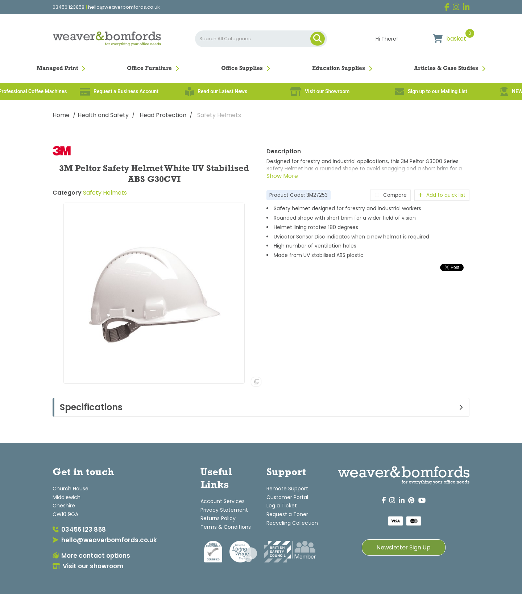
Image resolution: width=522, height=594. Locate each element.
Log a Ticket (281, 505)
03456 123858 (68, 7)
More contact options (91, 555)
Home (61, 115)
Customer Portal (287, 497)
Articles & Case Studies (446, 68)
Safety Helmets (219, 115)
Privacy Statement (224, 510)
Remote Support (287, 488)
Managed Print (57, 68)
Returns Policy (218, 518)
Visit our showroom (88, 566)
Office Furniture (149, 68)
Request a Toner (287, 514)
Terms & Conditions (225, 527)
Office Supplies (242, 68)
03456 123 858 (79, 529)
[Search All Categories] (261, 38)
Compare (390, 195)
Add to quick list (441, 195)
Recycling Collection (292, 523)
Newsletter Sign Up (404, 547)
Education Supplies (338, 68)
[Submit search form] (317, 39)
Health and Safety (103, 115)
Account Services (222, 501)
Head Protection (163, 115)
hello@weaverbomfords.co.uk (124, 7)
